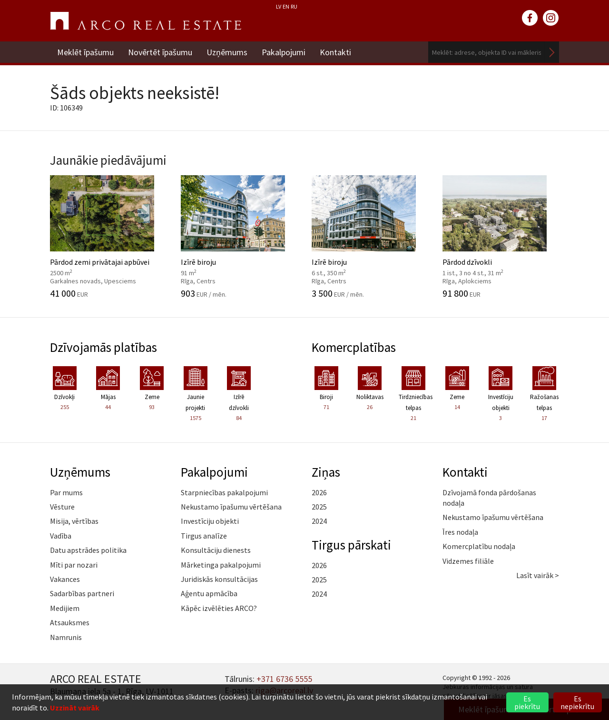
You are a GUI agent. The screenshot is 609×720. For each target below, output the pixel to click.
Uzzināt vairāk (74, 707)
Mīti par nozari (74, 565)
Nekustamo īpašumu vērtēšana (231, 506)
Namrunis (66, 637)
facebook (530, 18)
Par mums (66, 492)
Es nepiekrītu (577, 702)
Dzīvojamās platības (103, 347)
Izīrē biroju (239, 236)
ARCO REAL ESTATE (145, 21)
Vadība (60, 535)
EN (286, 6)
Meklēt (552, 52)
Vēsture (62, 506)
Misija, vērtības (74, 521)
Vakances (65, 579)
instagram (551, 18)
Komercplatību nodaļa (478, 546)
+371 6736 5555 (284, 678)
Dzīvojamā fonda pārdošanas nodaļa (489, 498)
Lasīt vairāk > (537, 575)
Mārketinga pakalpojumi (221, 565)
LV (278, 6)
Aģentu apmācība (209, 593)
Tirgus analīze (204, 535)
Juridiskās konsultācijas (219, 579)
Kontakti (335, 52)
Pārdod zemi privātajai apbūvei (108, 236)
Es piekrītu (527, 702)
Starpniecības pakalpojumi (224, 492)
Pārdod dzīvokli (500, 236)
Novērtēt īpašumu (160, 52)
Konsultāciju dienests (216, 550)
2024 (319, 521)
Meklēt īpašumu (85, 52)
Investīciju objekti (210, 521)
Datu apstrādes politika (88, 550)
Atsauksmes (69, 622)
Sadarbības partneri (82, 593)
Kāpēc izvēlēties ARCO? (219, 608)
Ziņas (326, 472)
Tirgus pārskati (351, 545)
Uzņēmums (226, 52)
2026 (319, 492)
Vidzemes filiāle (468, 561)
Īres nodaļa (460, 532)
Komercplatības (354, 347)
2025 (319, 506)
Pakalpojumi (283, 52)
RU (294, 6)
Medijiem (64, 608)
